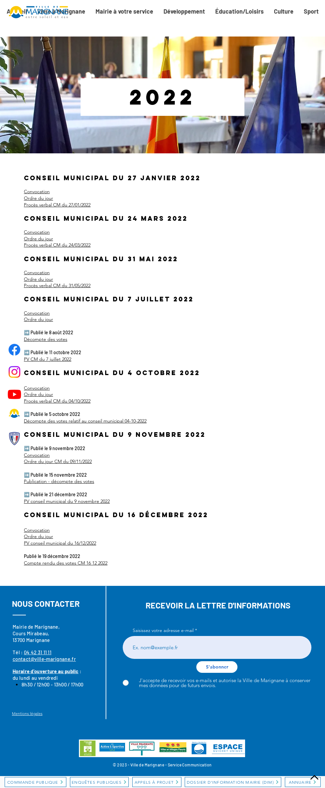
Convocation (37, 455)
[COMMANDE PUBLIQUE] (35, 782)
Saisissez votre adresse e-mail (163, 630)
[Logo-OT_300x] (14, 416)
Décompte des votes (45, 339)
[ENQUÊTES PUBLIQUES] (99, 782)
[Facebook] (14, 349)
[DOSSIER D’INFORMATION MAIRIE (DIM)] (233, 782)
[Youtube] (14, 394)
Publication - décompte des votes (59, 481)
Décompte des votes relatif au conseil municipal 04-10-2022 (85, 421)
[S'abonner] (216, 667)
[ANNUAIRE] (303, 782)
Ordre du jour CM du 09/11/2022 (58, 461)
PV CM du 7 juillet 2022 (47, 359)
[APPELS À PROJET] (156, 782)
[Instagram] (14, 372)
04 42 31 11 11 (37, 652)
